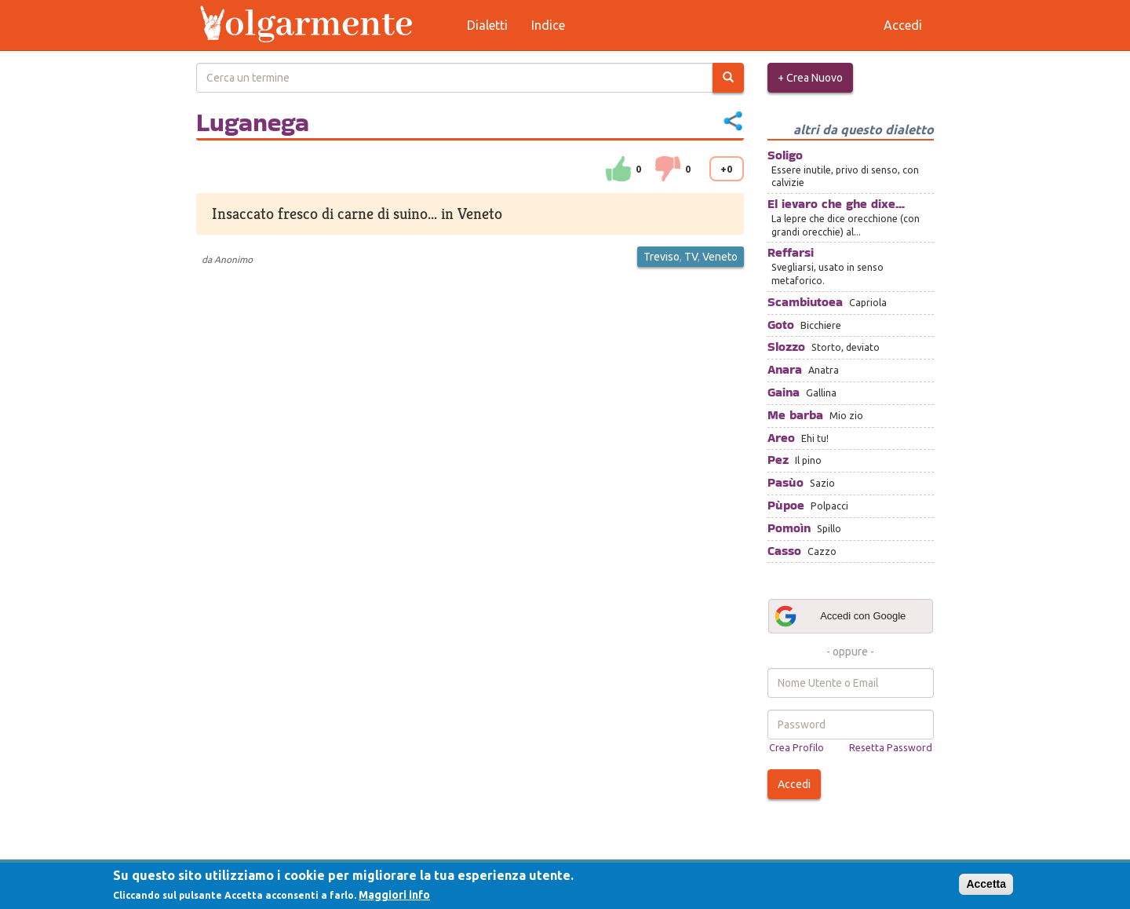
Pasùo (785, 482)
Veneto (720, 256)
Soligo (785, 155)
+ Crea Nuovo (810, 77)
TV (691, 256)
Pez (778, 460)
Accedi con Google (839, 616)
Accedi (794, 784)
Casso (784, 551)
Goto (780, 325)
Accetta (986, 884)
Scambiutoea (805, 302)
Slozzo (786, 347)
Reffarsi (790, 252)
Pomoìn (789, 528)
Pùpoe (785, 505)
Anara (784, 369)
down (667, 168)
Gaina (783, 392)
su (618, 168)
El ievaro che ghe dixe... (836, 204)
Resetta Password (890, 747)
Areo (781, 438)
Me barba (795, 415)
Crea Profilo (796, 747)
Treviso (661, 256)
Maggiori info (394, 895)
